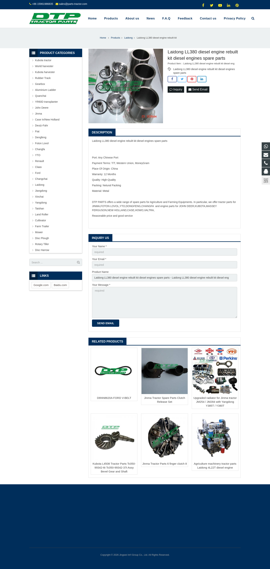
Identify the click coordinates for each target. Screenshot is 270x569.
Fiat (37, 131)
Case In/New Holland (47, 119)
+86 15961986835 (42, 3)
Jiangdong (41, 190)
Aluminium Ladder (45, 89)
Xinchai (39, 196)
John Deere (41, 107)
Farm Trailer (42, 226)
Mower (39, 232)
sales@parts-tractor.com (73, 3)
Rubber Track (43, 78)
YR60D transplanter (46, 101)
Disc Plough (42, 238)
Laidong (39, 184)
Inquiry (175, 89)
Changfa (40, 149)
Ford (37, 172)
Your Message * (101, 284)
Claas (38, 167)
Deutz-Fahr (41, 125)
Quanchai (40, 95)
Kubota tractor (43, 60)
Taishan (39, 208)
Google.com (41, 285)
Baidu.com (60, 285)
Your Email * (99, 259)
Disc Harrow (42, 250)
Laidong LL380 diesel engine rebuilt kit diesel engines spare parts (204, 69)
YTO (37, 155)
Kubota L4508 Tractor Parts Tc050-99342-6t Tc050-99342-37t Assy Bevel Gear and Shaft (114, 467)
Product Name (100, 271)
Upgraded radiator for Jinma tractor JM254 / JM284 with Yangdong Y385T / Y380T (215, 401)
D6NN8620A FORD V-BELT (114, 397)
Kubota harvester (45, 72)
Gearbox (40, 83)
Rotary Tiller (42, 244)
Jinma (38, 113)
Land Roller (41, 214)
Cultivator (40, 220)
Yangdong (41, 202)
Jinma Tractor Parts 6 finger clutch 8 (164, 463)
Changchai (41, 178)
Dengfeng (40, 137)
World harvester (44, 66)
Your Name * (99, 246)
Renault (39, 161)
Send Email (197, 89)
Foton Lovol (42, 143)
